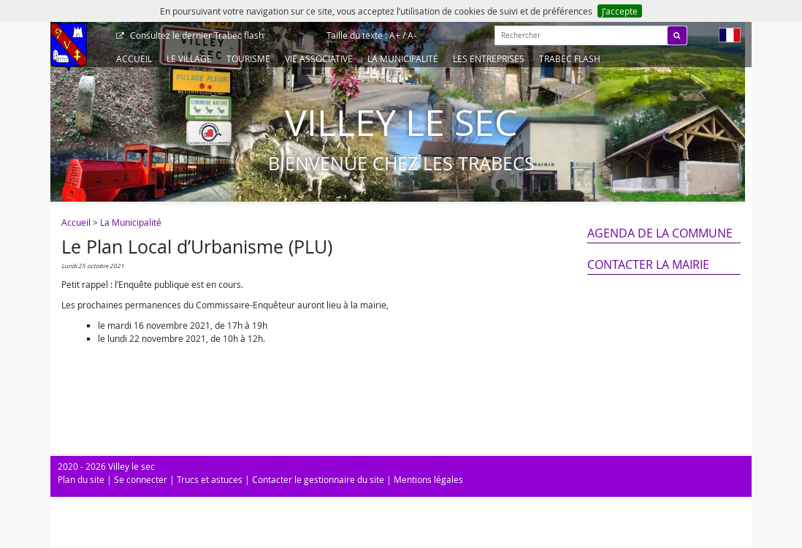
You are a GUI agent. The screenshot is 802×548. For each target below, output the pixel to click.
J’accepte (620, 11)
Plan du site (81, 479)
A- (412, 35)
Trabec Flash (569, 58)
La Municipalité (402, 58)
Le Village (189, 58)
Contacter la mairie (648, 264)
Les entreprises (488, 58)
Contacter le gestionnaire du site (318, 479)
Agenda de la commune (660, 233)
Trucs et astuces (209, 479)
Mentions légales (428, 479)
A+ (394, 35)
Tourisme (248, 58)
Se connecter (140, 479)
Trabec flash (196, 35)
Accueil (134, 58)
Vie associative (319, 58)
